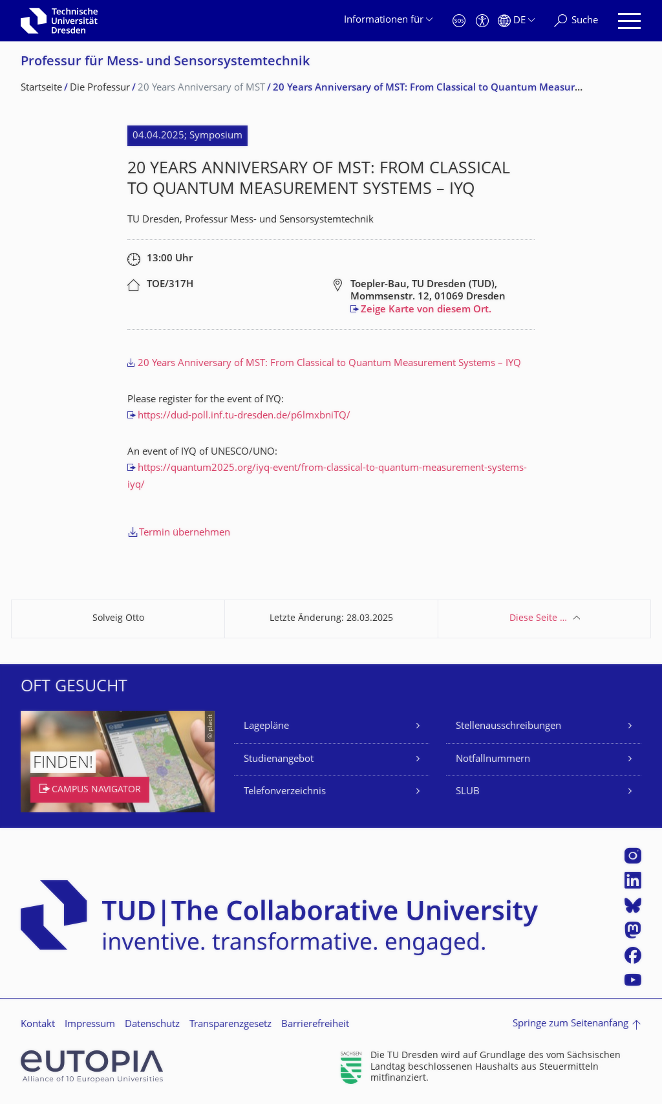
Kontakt (38, 1025)
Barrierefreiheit (315, 1025)
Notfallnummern (493, 759)
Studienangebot (279, 759)
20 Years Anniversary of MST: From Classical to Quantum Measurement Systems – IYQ (329, 364)
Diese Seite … (538, 618)
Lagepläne (266, 726)
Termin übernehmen (184, 533)
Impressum (90, 1025)
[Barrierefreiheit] (482, 21)
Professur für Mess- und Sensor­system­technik (165, 62)
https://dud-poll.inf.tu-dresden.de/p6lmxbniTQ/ (244, 416)
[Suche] (576, 21)
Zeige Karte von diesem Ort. (426, 310)
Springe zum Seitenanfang (570, 1024)
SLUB (468, 792)
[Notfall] (459, 21)
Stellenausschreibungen (508, 726)
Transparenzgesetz (230, 1025)
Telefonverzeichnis (285, 792)
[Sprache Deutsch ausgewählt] (516, 21)
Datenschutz (152, 1025)
